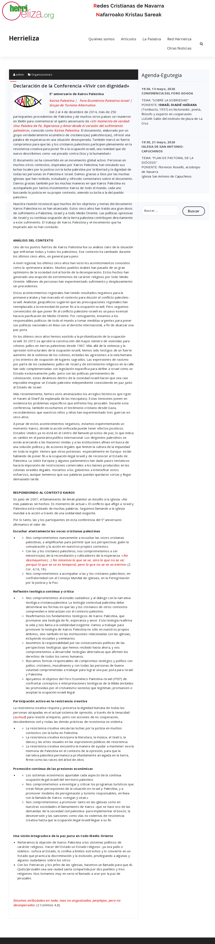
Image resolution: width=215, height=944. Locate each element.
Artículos (128, 39)
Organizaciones (41, 74)
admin (18, 74)
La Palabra (152, 39)
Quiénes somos (102, 39)
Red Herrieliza (179, 39)
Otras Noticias (179, 48)
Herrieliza (24, 38)
